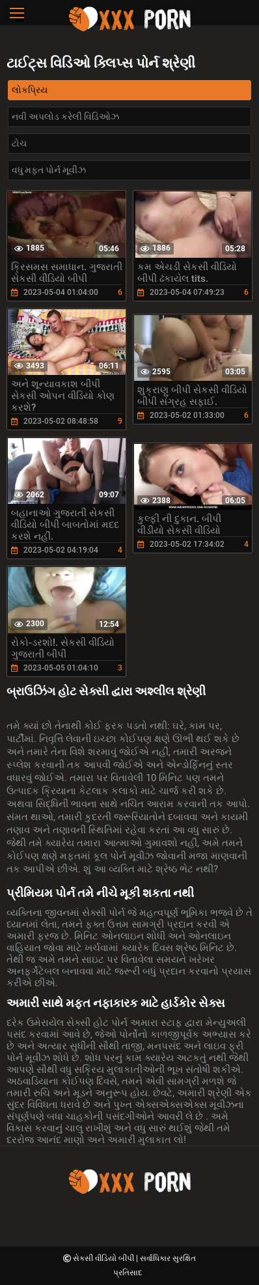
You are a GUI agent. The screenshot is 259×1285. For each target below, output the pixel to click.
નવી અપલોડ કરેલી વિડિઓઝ (65, 116)
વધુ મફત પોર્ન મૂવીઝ (49, 170)
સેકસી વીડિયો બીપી (104, 1258)
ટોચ (19, 143)
